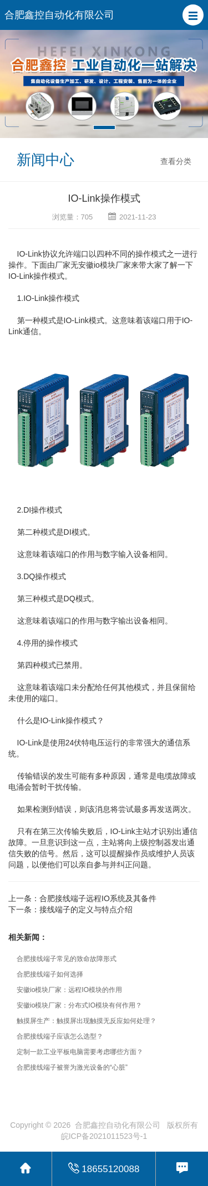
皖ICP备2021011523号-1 (104, 1136)
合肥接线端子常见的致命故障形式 (66, 959)
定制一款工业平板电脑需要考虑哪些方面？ (80, 1052)
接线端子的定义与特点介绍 (86, 909)
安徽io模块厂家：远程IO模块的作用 (69, 990)
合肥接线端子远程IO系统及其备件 (97, 898)
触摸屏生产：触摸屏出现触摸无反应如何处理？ (86, 1021)
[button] (193, 14)
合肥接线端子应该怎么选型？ (60, 1036)
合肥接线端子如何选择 (50, 974)
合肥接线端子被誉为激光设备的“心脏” (72, 1067)
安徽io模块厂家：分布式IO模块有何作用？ (79, 1005)
